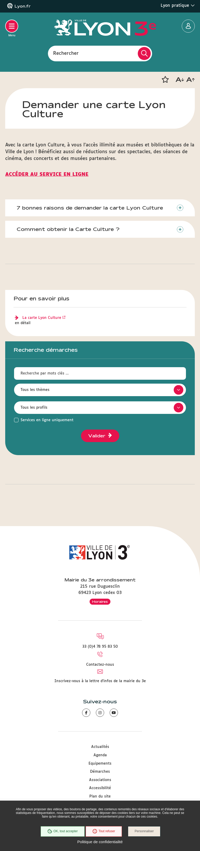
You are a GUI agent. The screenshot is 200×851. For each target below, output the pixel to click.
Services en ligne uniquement (47, 420)
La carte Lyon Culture (41, 318)
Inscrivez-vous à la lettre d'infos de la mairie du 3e (100, 681)
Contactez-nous (100, 664)
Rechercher (66, 53)
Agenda (100, 755)
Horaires (100, 601)
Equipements (100, 763)
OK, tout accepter (62, 831)
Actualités (100, 747)
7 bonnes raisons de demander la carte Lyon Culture (90, 208)
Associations (100, 780)
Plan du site (100, 796)
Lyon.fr (23, 6)
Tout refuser (103, 831)
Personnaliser (144, 831)
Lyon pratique (178, 5)
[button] (165, 80)
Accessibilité (100, 788)
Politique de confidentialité (100, 842)
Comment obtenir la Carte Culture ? (68, 229)
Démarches (100, 771)
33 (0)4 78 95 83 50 (100, 647)
